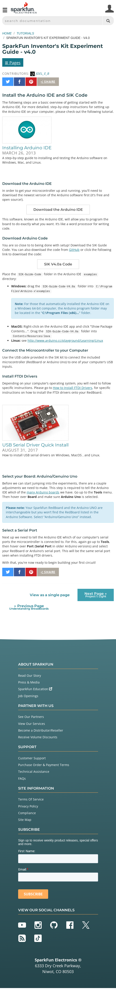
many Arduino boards (43, 492)
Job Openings (28, 696)
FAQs (22, 778)
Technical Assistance (33, 771)
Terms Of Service (31, 799)
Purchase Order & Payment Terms (43, 765)
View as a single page (50, 595)
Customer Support (32, 758)
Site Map (24, 820)
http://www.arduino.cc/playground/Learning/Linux (65, 340)
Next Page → (95, 594)
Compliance (27, 813)
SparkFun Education (35, 689)
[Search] (108, 20)
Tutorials (25, 33)
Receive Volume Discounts (37, 737)
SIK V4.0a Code (58, 264)
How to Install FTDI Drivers (72, 388)
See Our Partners (31, 717)
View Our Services (31, 724)
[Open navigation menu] (5, 12)
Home (7, 33)
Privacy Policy (28, 806)
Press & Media (29, 682)
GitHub (74, 250)
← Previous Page (29, 607)
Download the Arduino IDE (58, 209)
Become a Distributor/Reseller (40, 730)
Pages (13, 62)
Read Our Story (29, 675)
